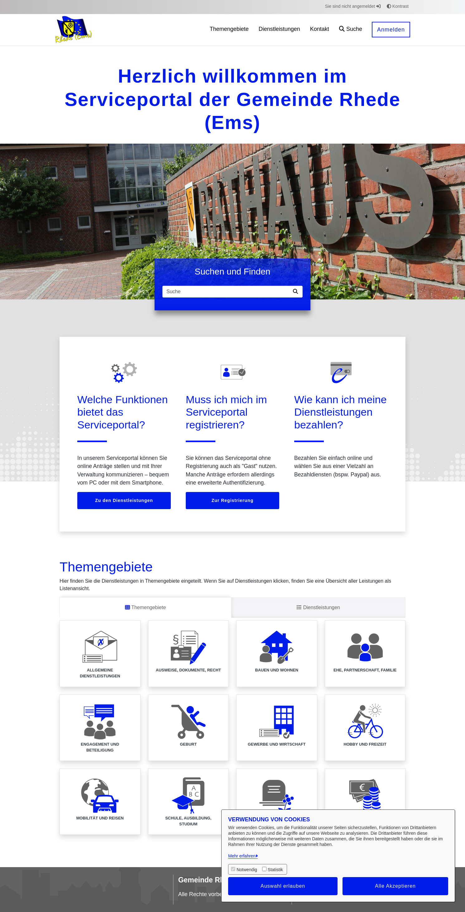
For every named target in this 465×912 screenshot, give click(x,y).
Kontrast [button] (398, 6)
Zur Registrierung (232, 500)
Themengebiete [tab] (145, 607)
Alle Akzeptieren (395, 886)
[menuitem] (229, 29)
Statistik (275, 869)
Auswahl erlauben (283, 886)
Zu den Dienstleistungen (124, 500)
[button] (350, 29)
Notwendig (247, 869)
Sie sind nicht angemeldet (353, 6)
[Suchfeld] (226, 292)
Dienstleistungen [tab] (318, 607)
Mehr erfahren (242, 855)
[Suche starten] (297, 292)
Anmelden (391, 29)
